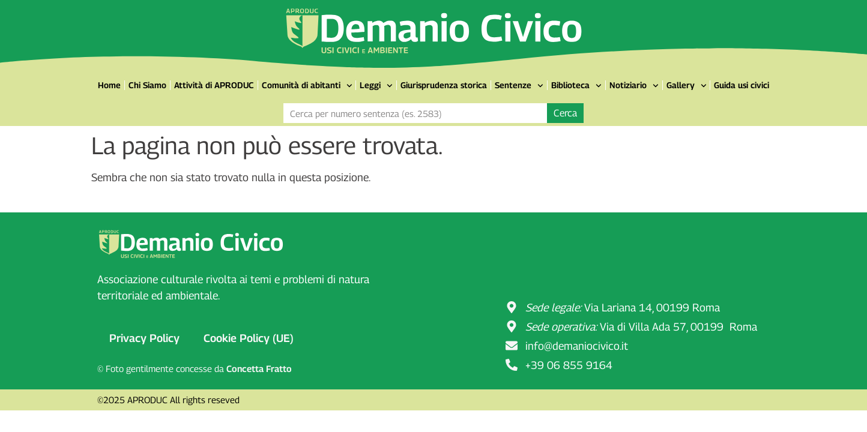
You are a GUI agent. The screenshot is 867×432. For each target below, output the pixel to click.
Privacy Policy (144, 338)
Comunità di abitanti (307, 86)
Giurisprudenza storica (443, 85)
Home (109, 85)
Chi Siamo (147, 85)
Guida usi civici (741, 85)
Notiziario (634, 86)
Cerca (565, 113)
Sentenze (519, 86)
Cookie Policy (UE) (249, 338)
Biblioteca (576, 86)
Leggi (376, 86)
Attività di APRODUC (214, 85)
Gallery (686, 86)
